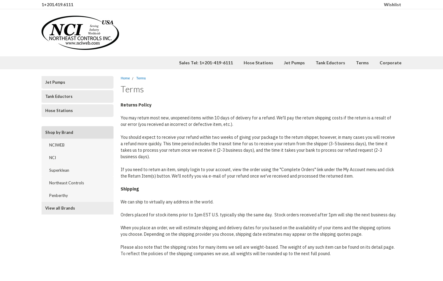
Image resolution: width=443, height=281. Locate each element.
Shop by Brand (59, 132)
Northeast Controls (66, 182)
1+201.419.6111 (57, 4)
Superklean (59, 170)
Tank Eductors (330, 62)
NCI (52, 157)
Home (125, 78)
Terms (362, 62)
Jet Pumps (294, 62)
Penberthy (58, 195)
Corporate (390, 62)
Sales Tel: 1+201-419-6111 (206, 62)
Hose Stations (258, 62)
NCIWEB (57, 145)
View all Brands (60, 208)
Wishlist (392, 4)
